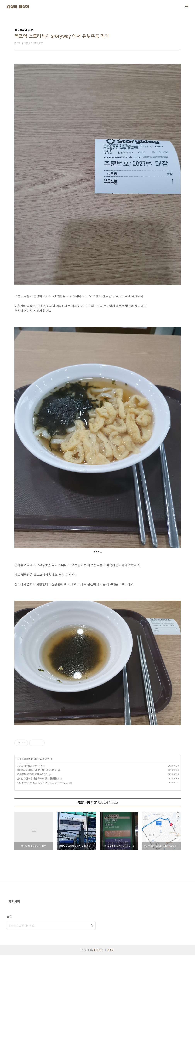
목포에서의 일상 (25, 813)
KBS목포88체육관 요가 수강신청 (32, 828)
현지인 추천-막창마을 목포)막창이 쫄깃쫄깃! (38, 832)
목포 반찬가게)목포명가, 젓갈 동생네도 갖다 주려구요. (42, 836)
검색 (91, 1033)
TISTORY (98, 1058)
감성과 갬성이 (18, 6)
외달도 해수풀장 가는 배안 (29, 819)
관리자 (110, 1058)
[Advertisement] (97, 756)
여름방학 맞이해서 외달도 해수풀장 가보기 (37, 823)
